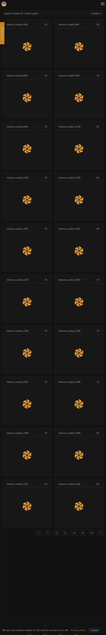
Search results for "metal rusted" (22, 13)
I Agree (94, 630)
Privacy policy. (78, 630)
